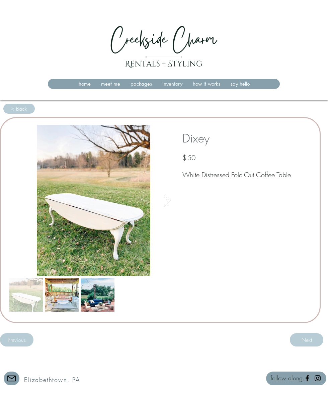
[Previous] (16, 339)
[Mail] (11, 378)
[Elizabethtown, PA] (53, 379)
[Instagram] (318, 378)
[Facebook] (307, 378)
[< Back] (19, 109)
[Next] (306, 339)
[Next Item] (167, 200)
